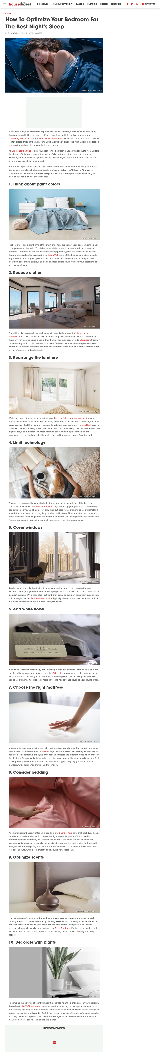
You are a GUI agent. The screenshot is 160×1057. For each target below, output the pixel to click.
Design (104, 4)
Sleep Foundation (44, 506)
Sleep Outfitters (62, 928)
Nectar (45, 751)
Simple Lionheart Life (22, 150)
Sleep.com (85, 340)
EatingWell (53, 255)
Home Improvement (62, 4)
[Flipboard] (132, 4)
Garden (80, 4)
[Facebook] (128, 4)
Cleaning (92, 4)
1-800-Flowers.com (31, 1006)
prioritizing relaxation (19, 138)
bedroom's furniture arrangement (70, 418)
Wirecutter (58, 673)
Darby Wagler (13, 33)
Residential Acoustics (41, 598)
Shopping (116, 4)
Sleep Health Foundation (50, 138)
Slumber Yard (65, 833)
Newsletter (148, 4)
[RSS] (137, 4)
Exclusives (42, 4)
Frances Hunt (84, 425)
